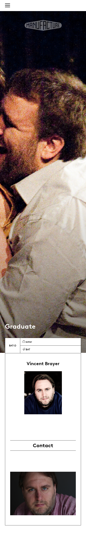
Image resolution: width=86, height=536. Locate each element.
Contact (43, 445)
